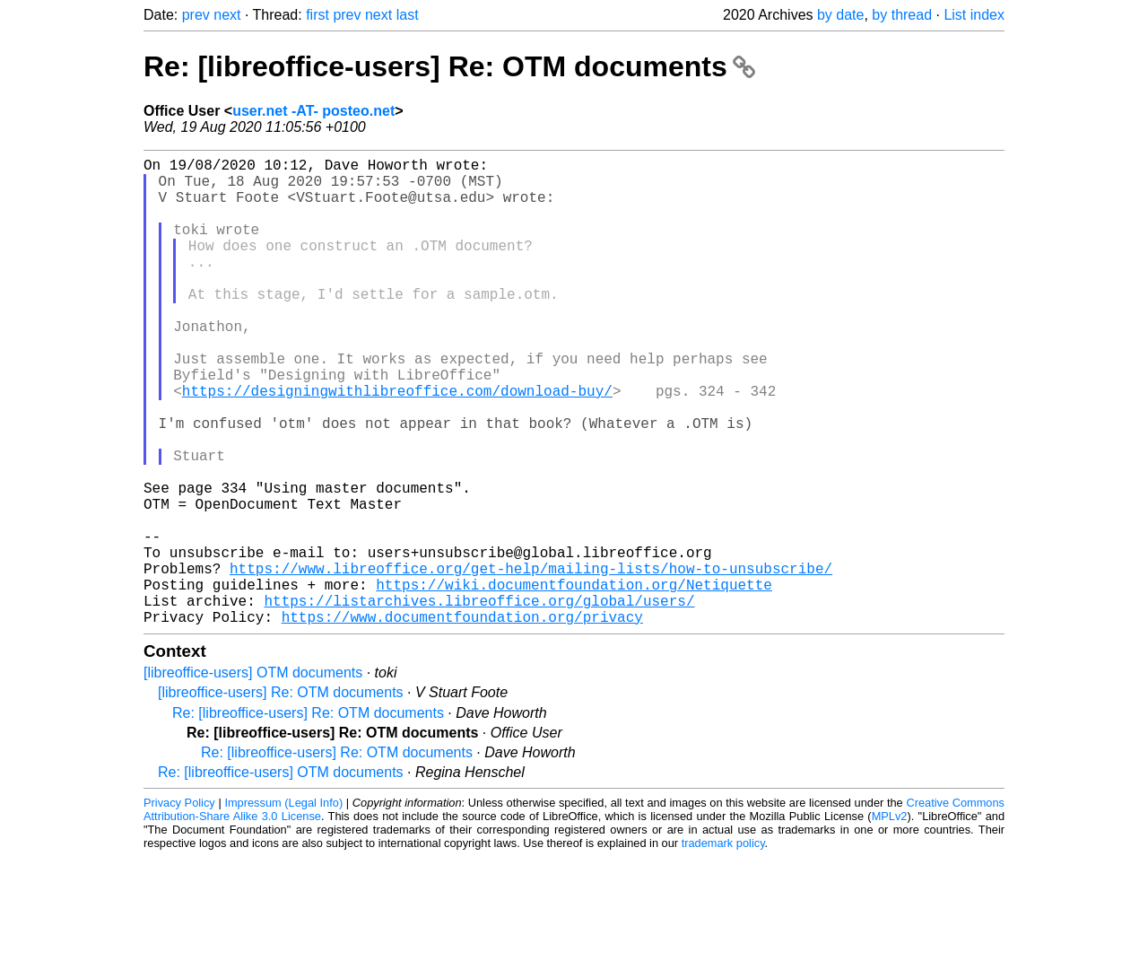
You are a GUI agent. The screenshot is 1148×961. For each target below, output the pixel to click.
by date (840, 14)
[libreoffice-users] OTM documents (253, 776)
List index (974, 14)
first (317, 14)
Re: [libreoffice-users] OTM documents (281, 876)
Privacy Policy (179, 906)
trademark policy (723, 947)
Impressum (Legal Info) (283, 906)
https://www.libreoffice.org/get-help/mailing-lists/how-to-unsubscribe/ (531, 661)
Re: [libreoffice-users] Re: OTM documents (449, 66)
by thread (902, 14)
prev (196, 14)
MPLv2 (890, 920)
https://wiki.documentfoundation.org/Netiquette (574, 681)
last (407, 14)
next (226, 14)
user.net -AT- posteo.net (313, 110)
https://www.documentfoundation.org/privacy (462, 720)
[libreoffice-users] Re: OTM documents (281, 796)
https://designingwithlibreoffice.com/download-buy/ (397, 444)
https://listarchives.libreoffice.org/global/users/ (479, 701)
